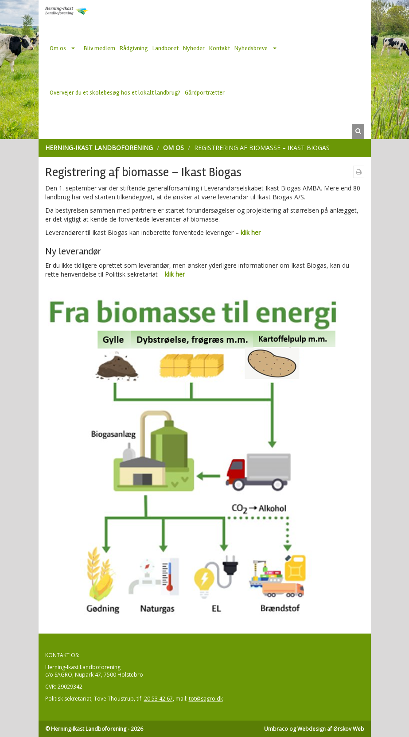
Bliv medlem (99, 48)
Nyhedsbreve (251, 48)
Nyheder (194, 48)
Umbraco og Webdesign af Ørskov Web (314, 729)
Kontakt (219, 48)
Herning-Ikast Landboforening (99, 147)
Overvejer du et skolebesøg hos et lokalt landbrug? (115, 92)
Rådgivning (134, 48)
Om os (58, 48)
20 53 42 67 (158, 698)
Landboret (165, 48)
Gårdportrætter (205, 92)
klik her (251, 232)
